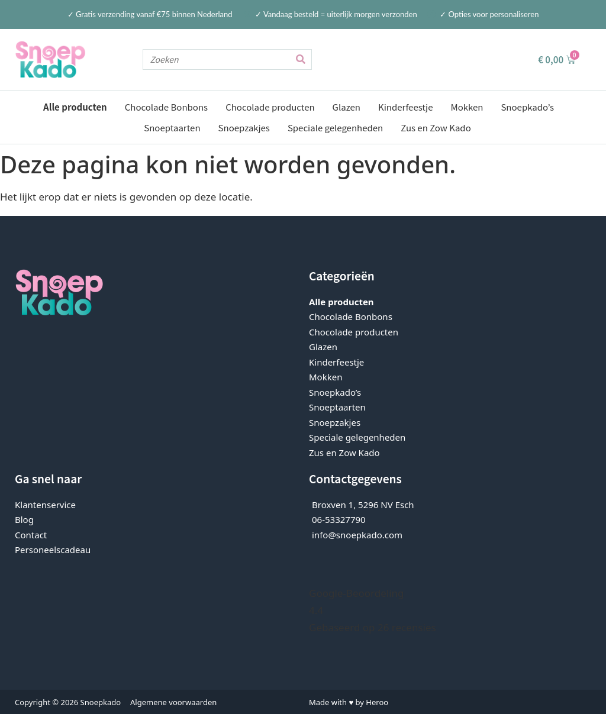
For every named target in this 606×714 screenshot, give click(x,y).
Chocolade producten (269, 107)
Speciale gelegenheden (335, 127)
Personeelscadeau (53, 549)
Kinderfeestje (405, 107)
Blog (24, 519)
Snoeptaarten (172, 127)
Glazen (346, 107)
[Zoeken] (301, 59)
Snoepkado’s (527, 107)
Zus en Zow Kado (435, 127)
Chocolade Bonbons (166, 107)
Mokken (466, 107)
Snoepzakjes (244, 127)
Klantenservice (45, 504)
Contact (31, 534)
